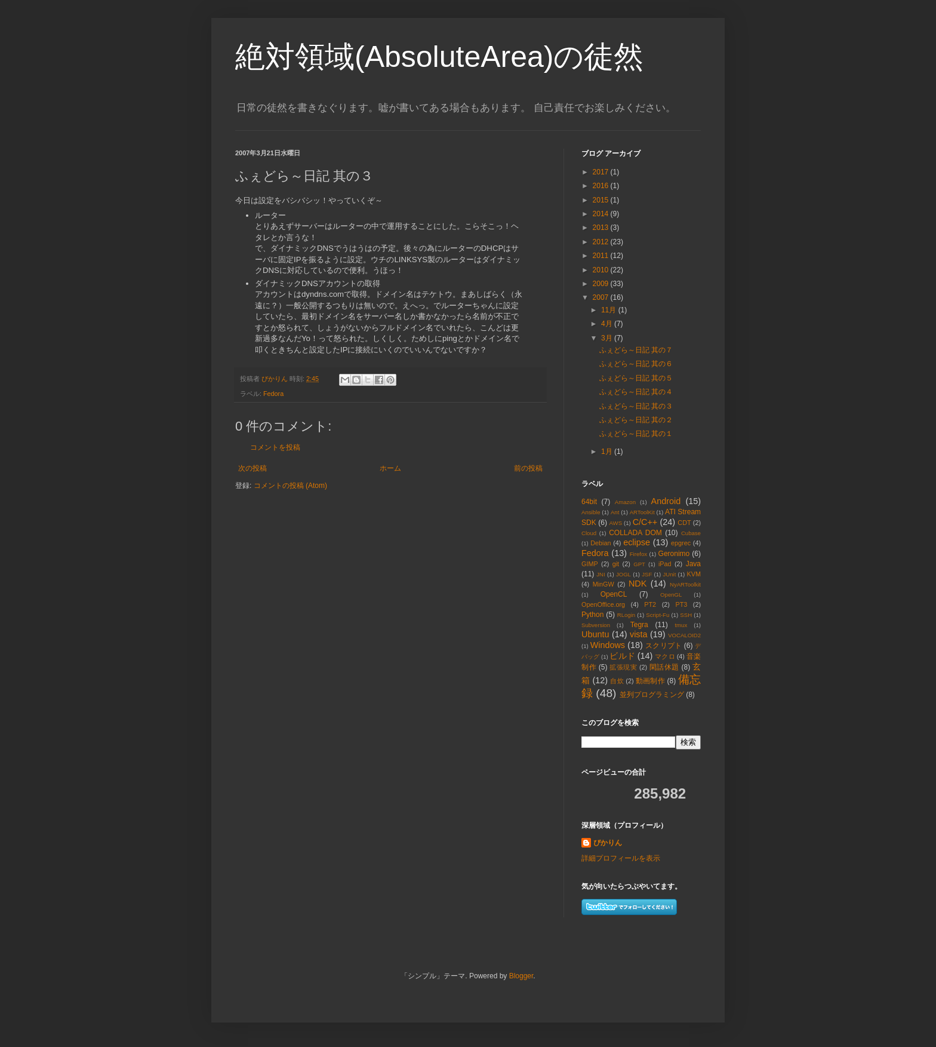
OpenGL (671, 594)
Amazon (625, 502)
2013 (602, 227)
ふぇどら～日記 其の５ (636, 378)
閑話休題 (664, 667)
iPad (665, 563)
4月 (607, 324)
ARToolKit (642, 512)
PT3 (681, 604)
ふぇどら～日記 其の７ (636, 350)
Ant (615, 512)
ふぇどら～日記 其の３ (636, 406)
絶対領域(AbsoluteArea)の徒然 (439, 56)
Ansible (590, 512)
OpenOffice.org (603, 604)
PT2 (650, 604)
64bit (589, 502)
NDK (637, 583)
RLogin (626, 615)
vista (639, 634)
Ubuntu (595, 634)
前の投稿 (528, 468)
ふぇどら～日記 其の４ (636, 392)
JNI (600, 574)
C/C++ (645, 522)
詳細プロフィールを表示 (620, 858)
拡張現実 (623, 667)
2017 (602, 172)
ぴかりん (607, 843)
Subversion (595, 625)
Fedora (273, 393)
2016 (602, 186)
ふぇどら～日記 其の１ (636, 433)
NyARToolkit (685, 584)
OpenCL (614, 594)
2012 (602, 242)
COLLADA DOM (635, 533)
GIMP (589, 563)
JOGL (623, 574)
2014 (602, 214)
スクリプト (663, 645)
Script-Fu (657, 615)
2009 (602, 284)
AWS (616, 523)
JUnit (669, 574)
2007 (602, 297)
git (615, 563)
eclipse (636, 542)
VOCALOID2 (684, 635)
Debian (600, 542)
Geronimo (674, 553)
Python (592, 614)
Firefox (638, 554)
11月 (609, 310)
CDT (684, 522)
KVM (694, 574)
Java (693, 564)
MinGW (603, 584)
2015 (602, 200)
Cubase (691, 533)
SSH (686, 615)
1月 (607, 451)
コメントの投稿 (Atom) (290, 485)
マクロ (665, 656)
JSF (647, 574)
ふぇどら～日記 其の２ (636, 420)
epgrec (681, 542)
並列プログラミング (652, 694)
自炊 (617, 680)
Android (666, 501)
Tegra (639, 625)
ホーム (390, 468)
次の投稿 (252, 468)
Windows (607, 645)
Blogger (521, 976)
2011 (602, 255)
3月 (607, 338)
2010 (602, 270)
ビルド (622, 656)
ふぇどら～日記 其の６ (636, 364)
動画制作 (650, 681)
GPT (639, 564)
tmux (681, 625)
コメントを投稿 (275, 447)
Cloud (588, 533)
